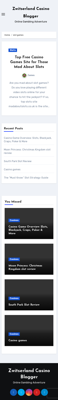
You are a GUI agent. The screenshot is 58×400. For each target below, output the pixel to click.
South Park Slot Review (18, 161)
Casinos (14, 220)
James (28, 75)
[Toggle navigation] (3, 14)
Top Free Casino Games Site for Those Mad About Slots (29, 62)
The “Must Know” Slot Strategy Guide (26, 177)
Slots (13, 50)
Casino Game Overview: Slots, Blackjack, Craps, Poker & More (28, 230)
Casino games (12, 169)
